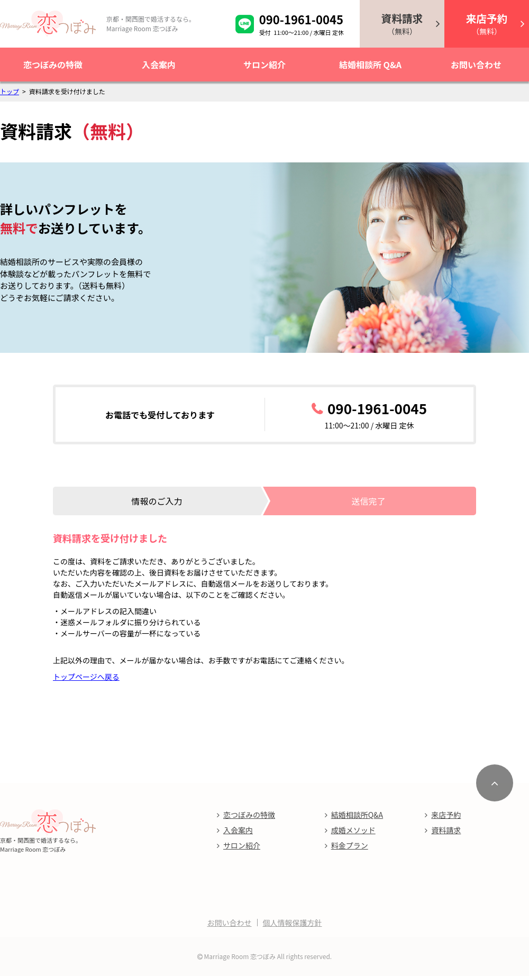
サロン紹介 (264, 64)
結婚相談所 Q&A (370, 64)
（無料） (402, 24)
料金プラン (349, 845)
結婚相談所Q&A (357, 814)
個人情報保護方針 (292, 922)
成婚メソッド (353, 830)
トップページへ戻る (86, 676)
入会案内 (159, 64)
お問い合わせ (476, 64)
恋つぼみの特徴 (53, 64)
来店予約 (446, 814)
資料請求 (446, 830)
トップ (9, 91)
